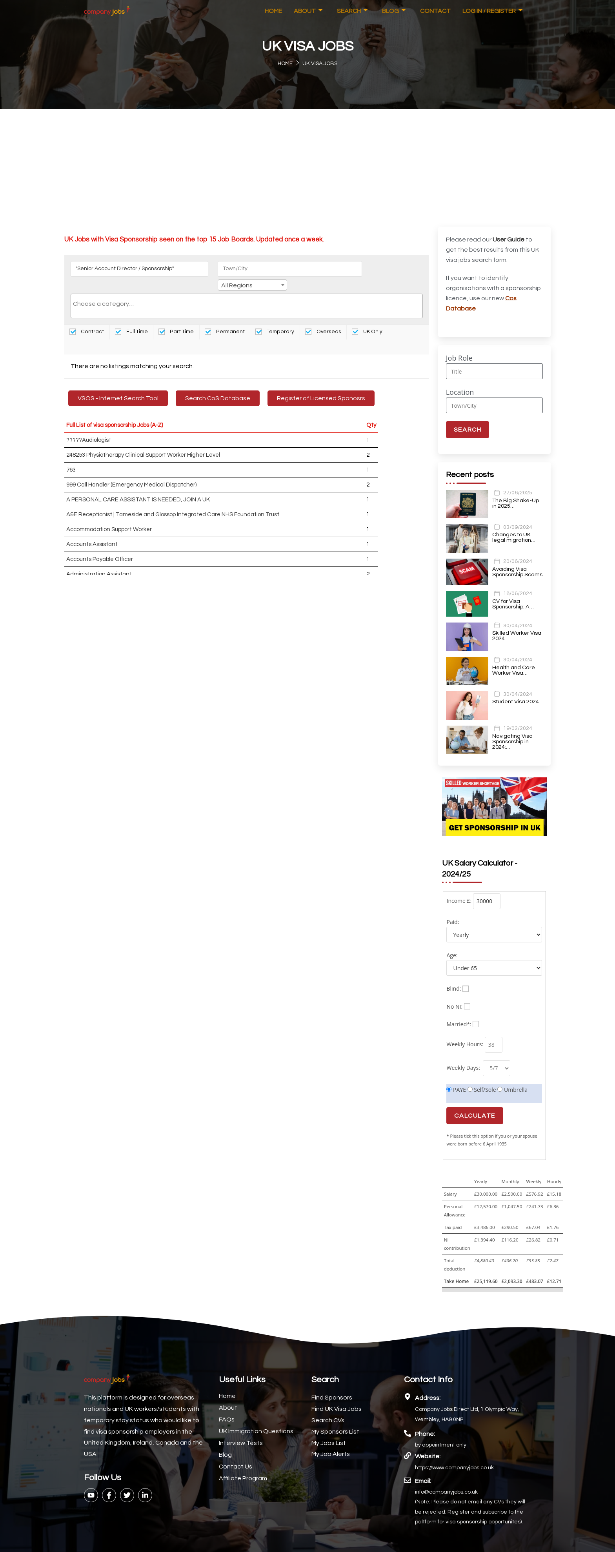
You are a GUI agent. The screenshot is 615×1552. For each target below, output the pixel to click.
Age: (451, 942)
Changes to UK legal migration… (513, 536)
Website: (427, 1444)
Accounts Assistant (92, 533)
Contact (435, 11)
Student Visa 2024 (515, 701)
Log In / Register (492, 11)
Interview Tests (241, 1430)
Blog (394, 11)
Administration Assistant (99, 563)
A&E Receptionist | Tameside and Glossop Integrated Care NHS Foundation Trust (172, 503)
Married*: (458, 1011)
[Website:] (407, 1443)
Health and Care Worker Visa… (513, 669)
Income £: (458, 888)
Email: (423, 1468)
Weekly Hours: (464, 1031)
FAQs (227, 1407)
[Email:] (407, 1467)
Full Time (131, 320)
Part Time (176, 320)
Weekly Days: (463, 1055)
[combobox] (385, 270)
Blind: (453, 976)
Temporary (274, 320)
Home (273, 11)
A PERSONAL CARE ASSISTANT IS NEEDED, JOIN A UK (138, 488)
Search (352, 11)
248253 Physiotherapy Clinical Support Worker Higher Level (143, 444)
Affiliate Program (243, 1466)
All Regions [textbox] (370, 270)
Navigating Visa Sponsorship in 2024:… (512, 741)
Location (460, 392)
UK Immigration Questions (256, 1419)
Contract (86, 320)
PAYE (456, 1077)
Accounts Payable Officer (99, 548)
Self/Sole (482, 1077)
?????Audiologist (88, 429)
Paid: (452, 909)
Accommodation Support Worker (109, 518)
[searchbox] (246, 292)
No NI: (454, 994)
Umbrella (512, 1077)
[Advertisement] (307, 168)
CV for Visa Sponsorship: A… (512, 602)
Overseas (323, 320)
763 (71, 458)
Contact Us (235, 1454)
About (308, 11)
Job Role (459, 358)
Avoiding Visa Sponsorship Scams (517, 571)
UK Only (367, 320)
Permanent (225, 320)
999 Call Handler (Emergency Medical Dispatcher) (131, 473)
